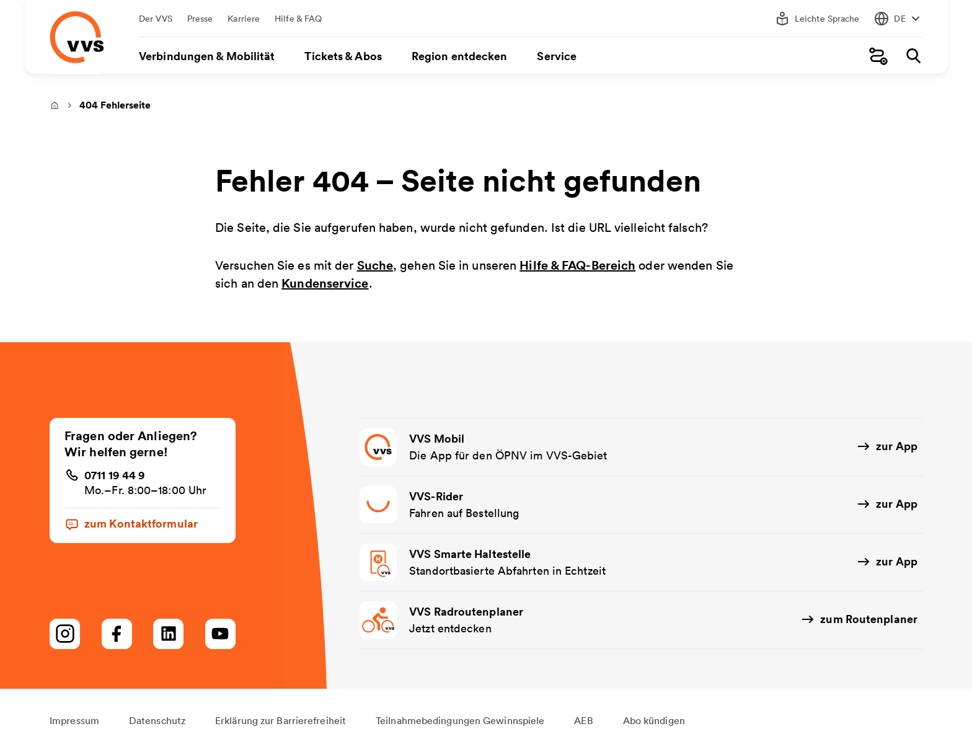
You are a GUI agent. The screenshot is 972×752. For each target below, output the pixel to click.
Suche (375, 265)
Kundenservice (324, 283)
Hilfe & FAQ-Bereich (577, 265)
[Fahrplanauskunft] (877, 56)
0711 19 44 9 (114, 474)
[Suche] (912, 56)
